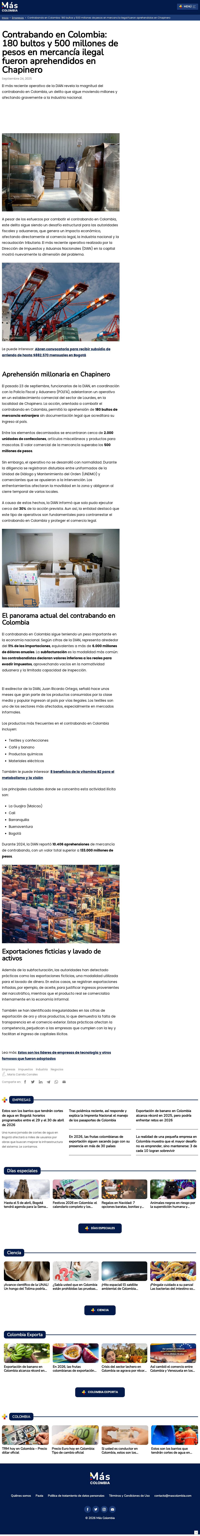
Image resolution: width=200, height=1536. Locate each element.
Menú (190, 6)
